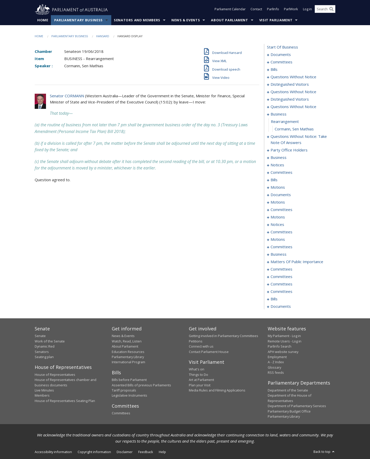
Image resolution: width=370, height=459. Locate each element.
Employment (277, 357)
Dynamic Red (44, 346)
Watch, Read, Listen (127, 341)
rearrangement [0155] (285, 121)
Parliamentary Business (78, 20)
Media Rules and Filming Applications (217, 390)
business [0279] (278, 254)
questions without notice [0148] (293, 106)
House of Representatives (55, 374)
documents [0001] (281, 54)
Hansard (102, 36)
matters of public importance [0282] (297, 261)
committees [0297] (281, 276)
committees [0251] (281, 232)
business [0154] (278, 114)
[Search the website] (325, 10)
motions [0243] (278, 217)
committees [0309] (281, 284)
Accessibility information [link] (53, 452)
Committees (121, 413)
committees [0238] (281, 209)
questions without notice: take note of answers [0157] (299, 139)
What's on (196, 369)
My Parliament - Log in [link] (284, 336)
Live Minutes (44, 390)
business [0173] (278, 157)
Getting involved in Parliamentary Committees (223, 336)
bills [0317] (274, 299)
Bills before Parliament (129, 380)
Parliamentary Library (128, 357)
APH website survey (283, 351)
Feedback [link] (145, 452)
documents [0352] (281, 306)
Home (42, 20)
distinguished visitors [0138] (290, 84)
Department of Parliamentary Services (297, 406)
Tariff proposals (124, 390)
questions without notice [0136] (293, 77)
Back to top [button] (324, 452)
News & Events (185, 20)
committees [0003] (281, 62)
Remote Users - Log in (284, 341)
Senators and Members (137, 20)
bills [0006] (274, 69)
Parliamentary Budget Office (289, 411)
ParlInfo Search (279, 346)
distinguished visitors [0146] (290, 99)
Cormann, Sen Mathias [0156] (294, 129)
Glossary (274, 367)
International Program (128, 362)
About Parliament (229, 20)
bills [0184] (274, 180)
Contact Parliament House (209, 351)
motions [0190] (278, 187)
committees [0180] (281, 172)
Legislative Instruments (129, 395)
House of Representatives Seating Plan (65, 400)
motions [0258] (278, 239)
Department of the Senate (288, 390)
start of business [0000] (282, 47)
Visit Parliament (275, 20)
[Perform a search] (331, 10)
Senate (40, 336)
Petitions (195, 341)
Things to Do (198, 374)
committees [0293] (281, 269)
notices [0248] (277, 224)
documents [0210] (281, 194)
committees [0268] (281, 247)
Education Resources (128, 351)
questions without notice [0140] (293, 91)
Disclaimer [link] (125, 452)
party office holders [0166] (289, 150)
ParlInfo (273, 9)
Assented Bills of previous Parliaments (141, 385)
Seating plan (44, 357)
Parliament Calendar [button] (230, 9)
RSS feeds (276, 372)
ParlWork (291, 9)
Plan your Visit (199, 385)
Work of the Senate (50, 341)
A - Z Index (276, 362)
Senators (42, 351)
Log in (307, 9)
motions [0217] (278, 202)
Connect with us (201, 346)
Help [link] (162, 452)
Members (42, 395)
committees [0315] (281, 291)
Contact (256, 9)
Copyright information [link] (94, 452)
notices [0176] (277, 165)
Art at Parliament (201, 380)
